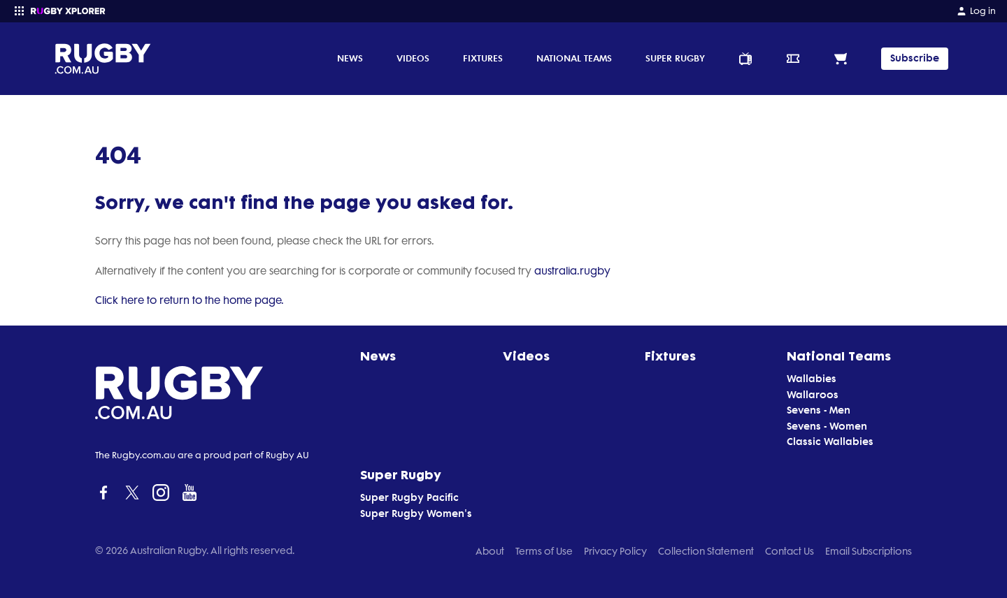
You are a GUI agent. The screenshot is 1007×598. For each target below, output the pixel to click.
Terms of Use (544, 551)
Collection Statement (706, 551)
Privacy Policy (615, 551)
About (490, 551)
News (350, 58)
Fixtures (483, 58)
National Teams (574, 58)
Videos (413, 58)
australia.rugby (572, 271)
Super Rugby (675, 58)
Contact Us (789, 551)
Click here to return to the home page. (189, 300)
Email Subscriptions (868, 551)
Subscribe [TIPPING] (914, 58)
